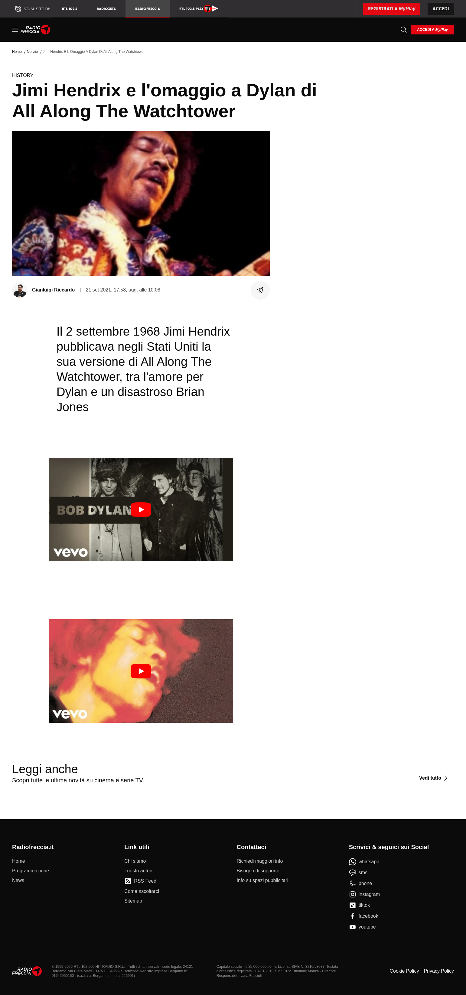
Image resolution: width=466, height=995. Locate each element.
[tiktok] (359, 905)
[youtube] (362, 927)
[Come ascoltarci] (141, 891)
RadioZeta (106, 8)
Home (17, 52)
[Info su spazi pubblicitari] (262, 880)
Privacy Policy (439, 971)
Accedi (440, 8)
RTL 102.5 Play (198, 8)
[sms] (358, 872)
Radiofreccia (147, 8)
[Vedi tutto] (434, 778)
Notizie (32, 52)
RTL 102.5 (69, 8)
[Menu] (15, 30)
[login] (432, 29)
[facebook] (363, 916)
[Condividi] (260, 290)
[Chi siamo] (135, 861)
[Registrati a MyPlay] (391, 9)
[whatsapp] (364, 861)
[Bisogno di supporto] (258, 871)
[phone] (360, 883)
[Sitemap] (133, 901)
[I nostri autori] (138, 871)
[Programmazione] (30, 871)
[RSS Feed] (140, 881)
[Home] (36, 29)
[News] (18, 880)
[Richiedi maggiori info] (260, 861)
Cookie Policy (404, 971)
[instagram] (364, 894)
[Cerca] (403, 29)
